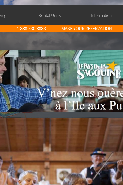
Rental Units (50, 15)
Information (101, 15)
